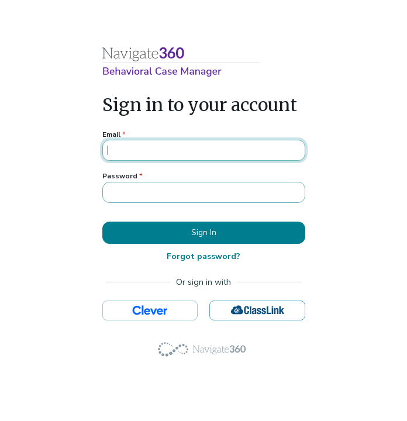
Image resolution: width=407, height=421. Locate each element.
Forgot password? (203, 256)
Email (113, 134)
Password (122, 176)
